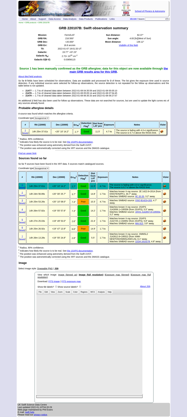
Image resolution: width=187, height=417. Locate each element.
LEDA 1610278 (142, 241)
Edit (46, 292)
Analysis (101, 292)
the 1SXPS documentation (80, 142)
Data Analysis (69, 19)
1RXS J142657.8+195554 (147, 212)
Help (110, 292)
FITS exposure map (71, 281)
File (40, 292)
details (25, 133)
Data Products (86, 19)
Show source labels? (68, 287)
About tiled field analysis (30, 76)
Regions (84, 292)
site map (133, 19)
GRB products (30, 22)
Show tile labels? (46, 287)
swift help (29, 412)
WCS (92, 292)
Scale (68, 292)
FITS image (54, 281)
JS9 (56, 268)
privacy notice (40, 414)
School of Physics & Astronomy (150, 11)
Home (25, 19)
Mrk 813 (139, 223)
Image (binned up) (67, 274)
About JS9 (145, 286)
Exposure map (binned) (117, 274)
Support (42, 19)
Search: (141, 19)
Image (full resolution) (91, 274)
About (33, 19)
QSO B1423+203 (143, 200)
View (53, 292)
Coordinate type (26, 118)
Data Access (55, 19)
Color (75, 292)
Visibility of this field (128, 45)
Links (112, 19)
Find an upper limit (27, 153)
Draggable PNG (45, 268)
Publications (101, 19)
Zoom (60, 292)
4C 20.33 (139, 196)
